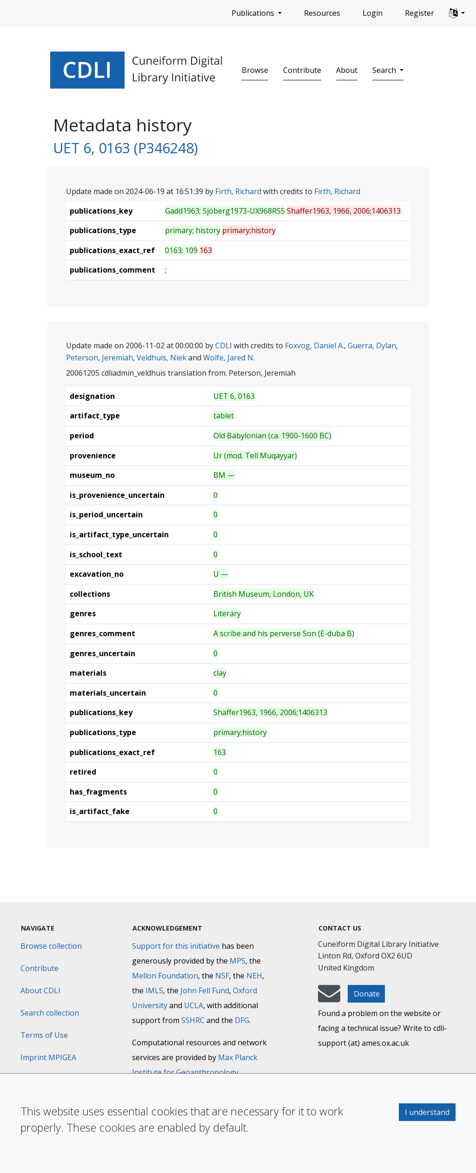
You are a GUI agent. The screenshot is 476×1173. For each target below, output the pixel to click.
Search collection (49, 1013)
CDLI (223, 345)
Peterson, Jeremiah (99, 357)
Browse (255, 70)
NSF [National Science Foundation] (222, 976)
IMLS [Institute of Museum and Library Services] (154, 990)
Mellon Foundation (165, 976)
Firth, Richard (238, 191)
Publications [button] (253, 13)
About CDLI (40, 990)
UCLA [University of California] (193, 1005)
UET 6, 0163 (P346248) (125, 147)
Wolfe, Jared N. (229, 357)
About (346, 70)
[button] (457, 13)
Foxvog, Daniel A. (314, 345)
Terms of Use (44, 1035)
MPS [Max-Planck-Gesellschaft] (237, 961)
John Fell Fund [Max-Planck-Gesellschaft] (204, 990)
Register (419, 13)
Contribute (302, 70)
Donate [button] (367, 994)
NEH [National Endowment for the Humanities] (254, 976)
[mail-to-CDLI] (329, 998)
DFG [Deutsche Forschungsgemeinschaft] (242, 1020)
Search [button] (385, 70)
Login (373, 13)
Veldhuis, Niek (161, 357)
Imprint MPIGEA (48, 1057)
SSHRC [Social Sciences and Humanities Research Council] (193, 1020)
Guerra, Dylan (372, 345)
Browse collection (51, 946)
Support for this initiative (176, 946)
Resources (322, 13)
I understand (427, 1112)
